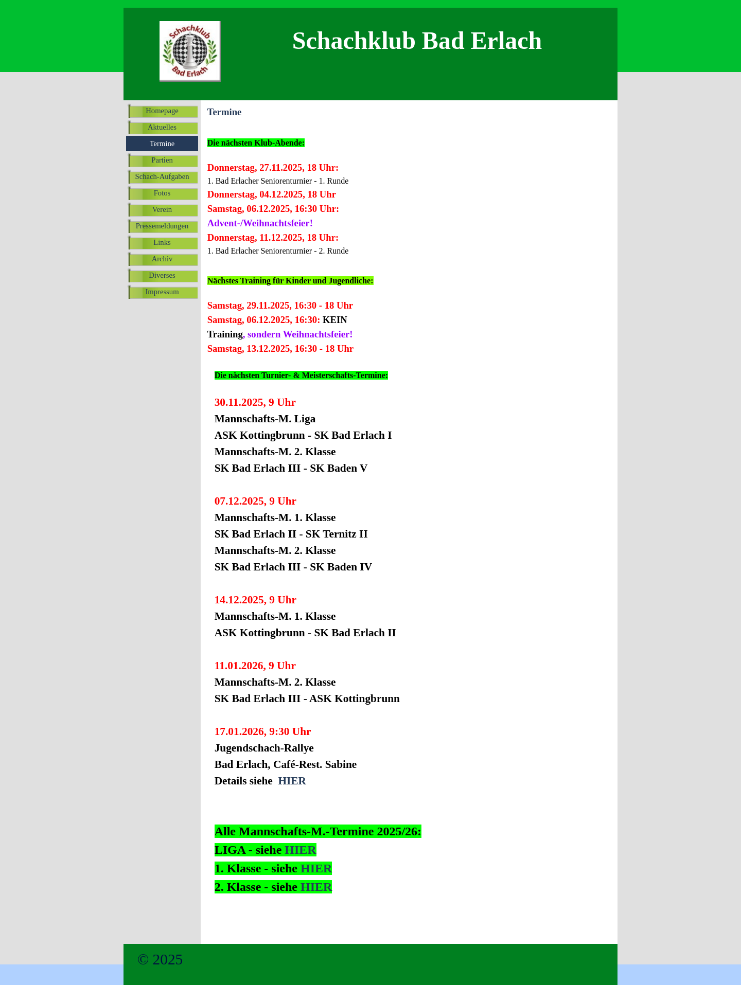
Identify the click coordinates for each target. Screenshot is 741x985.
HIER (292, 781)
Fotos (162, 193)
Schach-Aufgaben (162, 176)
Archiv (162, 259)
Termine (162, 143)
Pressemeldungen (162, 226)
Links (161, 242)
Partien (162, 160)
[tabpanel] (357, 190)
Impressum (162, 292)
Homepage (162, 110)
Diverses (162, 275)
